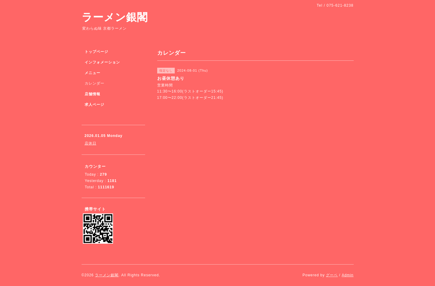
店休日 (90, 143)
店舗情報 (92, 94)
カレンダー (94, 83)
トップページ (96, 52)
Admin (347, 275)
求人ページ (94, 104)
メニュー (92, 73)
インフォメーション (102, 62)
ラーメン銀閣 (115, 17)
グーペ (332, 275)
